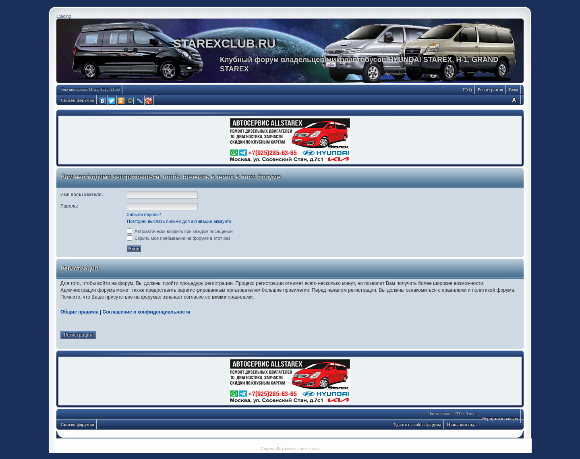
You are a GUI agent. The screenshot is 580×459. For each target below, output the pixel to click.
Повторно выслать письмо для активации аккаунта (179, 221)
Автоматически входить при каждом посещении (180, 231)
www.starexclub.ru (303, 449)
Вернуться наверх (500, 418)
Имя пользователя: (81, 194)
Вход (513, 89)
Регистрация (490, 89)
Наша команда (461, 424)
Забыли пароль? (144, 214)
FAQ (467, 89)
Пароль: (69, 206)
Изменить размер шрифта (514, 99)
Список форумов (77, 100)
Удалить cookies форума (417, 424)
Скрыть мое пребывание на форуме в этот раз (178, 238)
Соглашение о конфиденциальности (147, 312)
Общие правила (79, 312)
